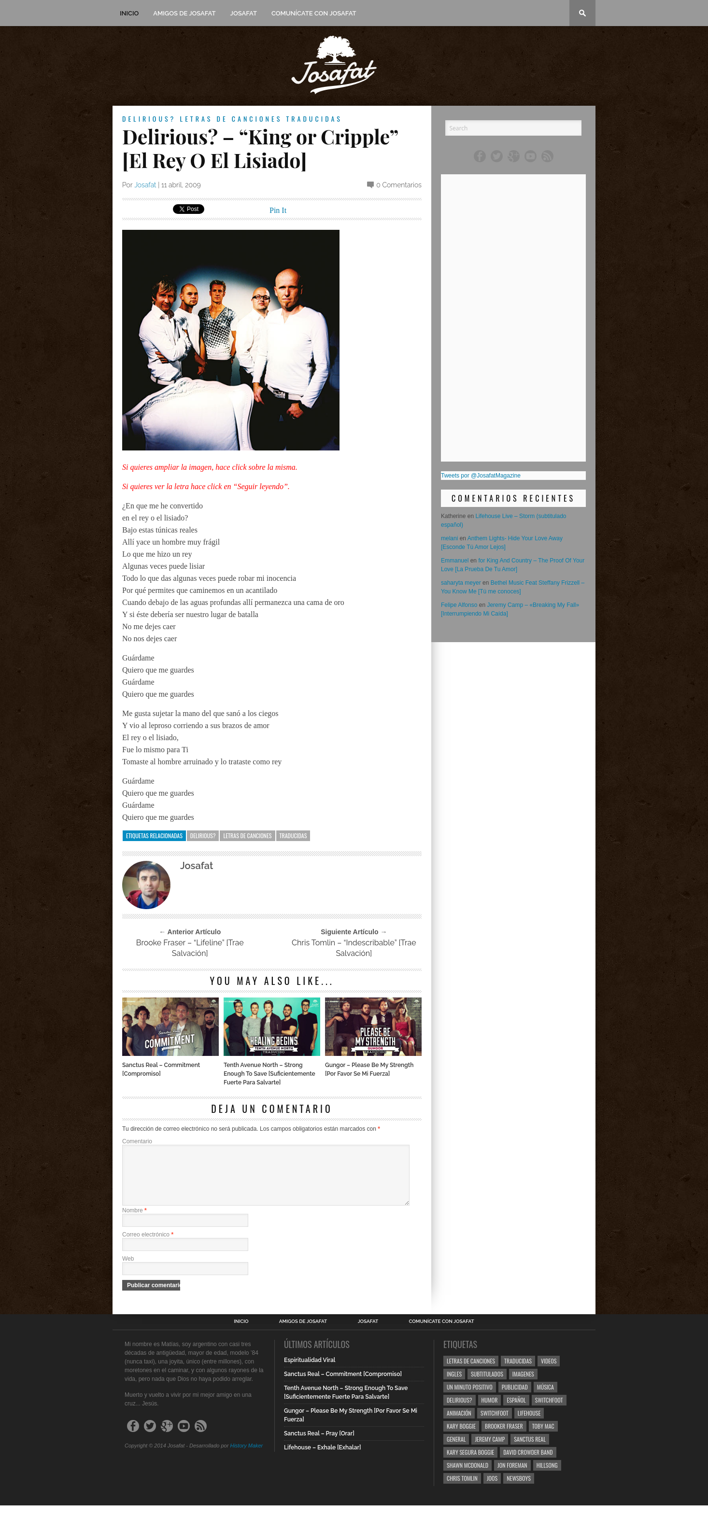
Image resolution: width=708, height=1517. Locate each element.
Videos (548, 1372)
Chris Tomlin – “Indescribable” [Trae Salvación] (354, 948)
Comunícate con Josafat (313, 13)
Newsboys (519, 1490)
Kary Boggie (461, 1437)
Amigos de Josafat (184, 13)
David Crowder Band (527, 1464)
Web (128, 1270)
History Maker (246, 1457)
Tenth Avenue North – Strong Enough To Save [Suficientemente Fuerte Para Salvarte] (269, 1074)
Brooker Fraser (504, 1437)
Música (545, 1398)
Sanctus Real (530, 1451)
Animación (459, 1424)
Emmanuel (454, 560)
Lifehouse (529, 1424)
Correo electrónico (147, 1246)
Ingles (454, 1385)
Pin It (277, 210)
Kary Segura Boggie (470, 1464)
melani (449, 538)
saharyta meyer (461, 582)
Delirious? (149, 118)
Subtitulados (487, 1385)
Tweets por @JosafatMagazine (481, 475)
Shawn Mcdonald (467, 1477)
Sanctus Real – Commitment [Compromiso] (161, 1069)
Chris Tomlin (462, 1490)
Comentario (137, 1141)
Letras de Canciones (231, 118)
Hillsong (547, 1477)
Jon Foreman (512, 1477)
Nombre (134, 1222)
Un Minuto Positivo (470, 1398)
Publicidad (515, 1398)
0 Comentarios (399, 185)
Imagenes (523, 1385)
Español (516, 1411)
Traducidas (314, 118)
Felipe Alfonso (459, 605)
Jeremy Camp (490, 1451)
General (456, 1451)
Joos (492, 1490)
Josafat (243, 13)
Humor (489, 1411)
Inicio (129, 13)
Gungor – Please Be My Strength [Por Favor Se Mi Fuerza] (369, 1069)
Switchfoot (549, 1411)
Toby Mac (543, 1437)
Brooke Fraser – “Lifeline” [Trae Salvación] (190, 948)
